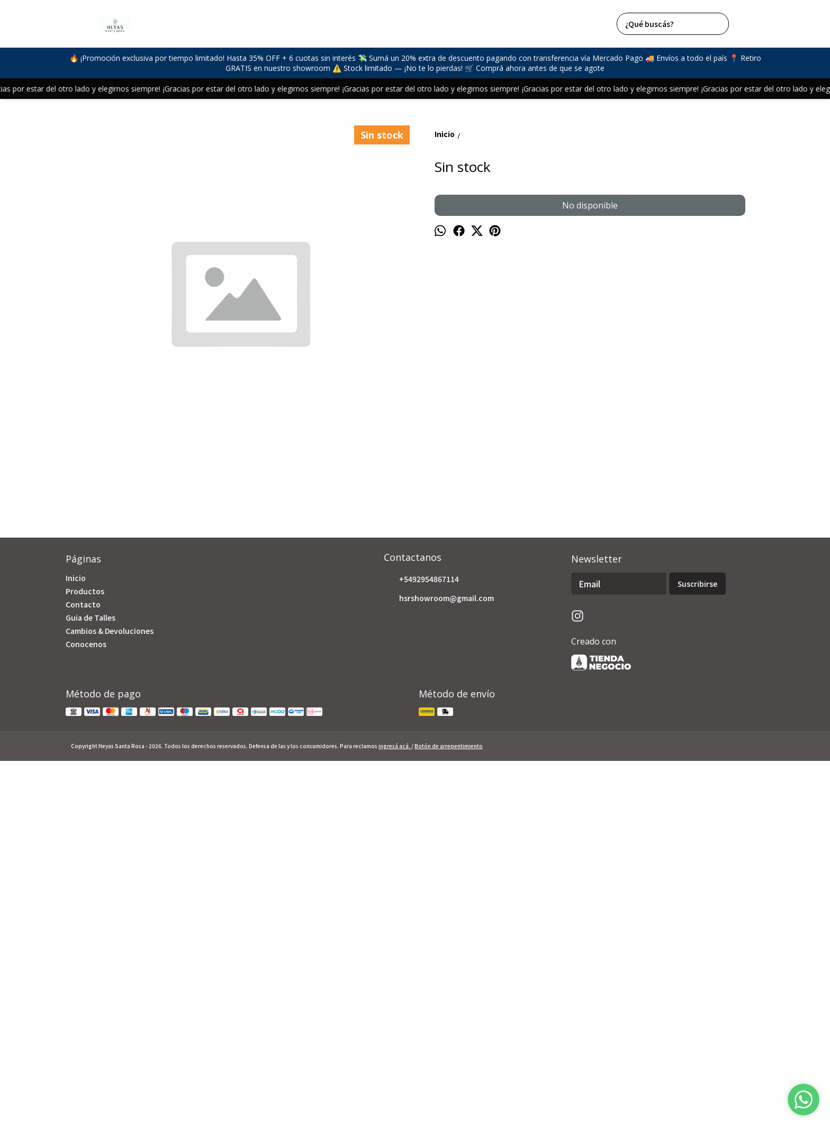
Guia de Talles (90, 966)
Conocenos (86, 993)
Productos (85, 940)
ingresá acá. (394, 1095)
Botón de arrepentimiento (448, 1095)
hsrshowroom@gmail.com (439, 947)
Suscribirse (697, 933)
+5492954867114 (421, 928)
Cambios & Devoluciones (110, 980)
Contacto (83, 953)
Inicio (76, 927)
